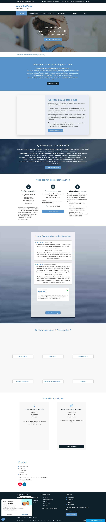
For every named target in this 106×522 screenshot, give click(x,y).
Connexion (86, 520)
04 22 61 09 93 (71, 417)
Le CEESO (52, 520)
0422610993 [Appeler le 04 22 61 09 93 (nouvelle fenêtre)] (54, 206)
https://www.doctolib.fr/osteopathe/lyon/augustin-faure (63, 126)
